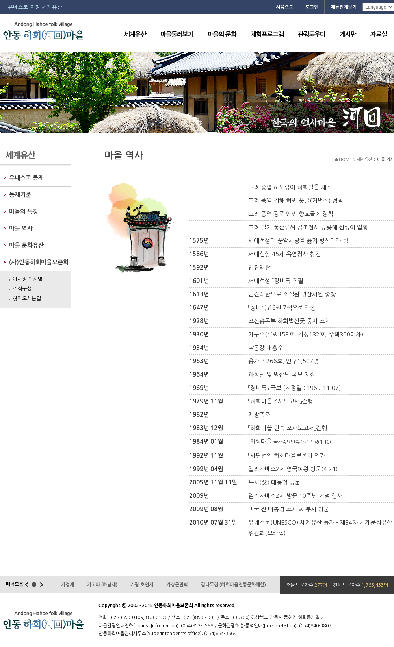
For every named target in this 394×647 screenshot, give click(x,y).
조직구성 (22, 288)
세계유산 (135, 34)
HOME (345, 159)
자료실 (378, 34)
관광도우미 (311, 34)
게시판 (348, 34)
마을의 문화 (222, 34)
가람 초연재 (141, 584)
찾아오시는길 (27, 298)
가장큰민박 (177, 584)
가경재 (67, 584)
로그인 (311, 7)
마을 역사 (21, 228)
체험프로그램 (267, 34)
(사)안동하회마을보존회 (39, 262)
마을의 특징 (23, 211)
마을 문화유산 (26, 245)
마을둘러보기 (176, 34)
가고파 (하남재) (102, 584)
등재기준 (20, 195)
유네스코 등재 (26, 178)
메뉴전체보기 (344, 7)
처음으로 (284, 7)
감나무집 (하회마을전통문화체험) (233, 584)
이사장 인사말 (28, 279)
